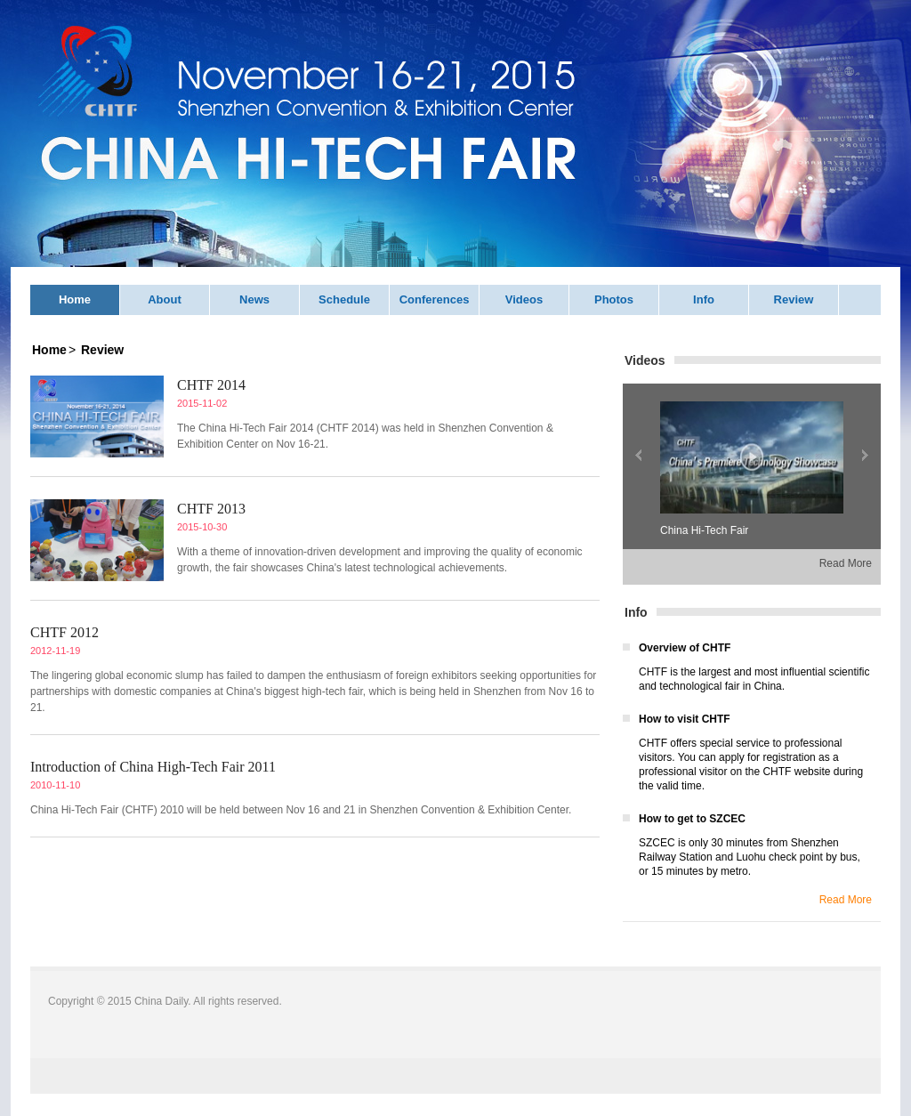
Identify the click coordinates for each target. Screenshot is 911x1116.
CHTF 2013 (211, 508)
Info (703, 299)
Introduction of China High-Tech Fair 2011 (153, 766)
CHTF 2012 (64, 632)
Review (794, 299)
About (164, 299)
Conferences (434, 299)
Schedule (344, 299)
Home (75, 299)
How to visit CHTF (684, 719)
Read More (845, 563)
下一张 (865, 455)
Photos (613, 299)
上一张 (638, 455)
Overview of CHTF (684, 648)
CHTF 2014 (211, 384)
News (254, 299)
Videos (524, 299)
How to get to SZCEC (692, 819)
